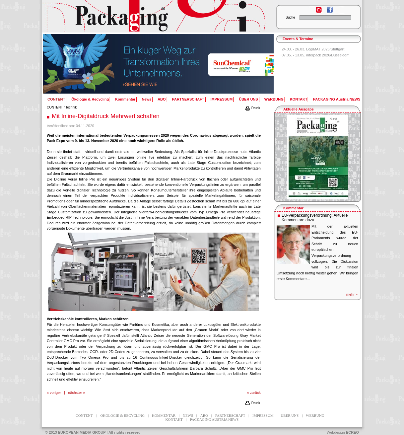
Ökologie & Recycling (90, 99)
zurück (255, 393)
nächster (75, 393)
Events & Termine (298, 39)
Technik (71, 107)
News (146, 99)
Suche (290, 17)
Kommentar (125, 99)
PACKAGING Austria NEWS (337, 99)
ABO (162, 99)
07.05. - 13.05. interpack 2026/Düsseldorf (315, 55)
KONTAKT (298, 99)
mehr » (352, 294)
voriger (55, 393)
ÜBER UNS (248, 99)
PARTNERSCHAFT (188, 99)
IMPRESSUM (222, 99)
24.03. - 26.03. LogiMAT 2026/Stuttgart (313, 49)
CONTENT (55, 107)
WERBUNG (274, 99)
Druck (252, 108)
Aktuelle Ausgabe (298, 109)
